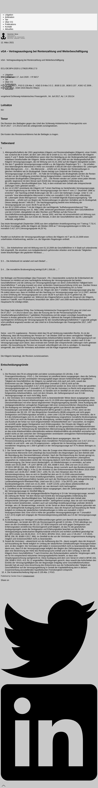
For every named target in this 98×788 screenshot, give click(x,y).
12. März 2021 (7, 42)
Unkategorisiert (28, 576)
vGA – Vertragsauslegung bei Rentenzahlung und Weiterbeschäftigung (44, 51)
